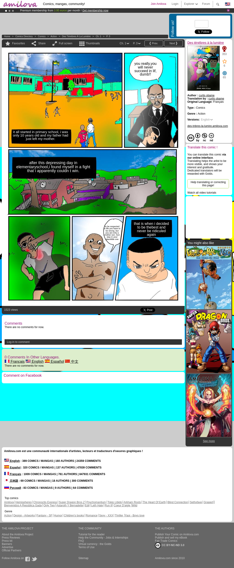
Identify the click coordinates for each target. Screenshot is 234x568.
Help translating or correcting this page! (208, 184)
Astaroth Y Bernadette (69, 505)
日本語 (11, 480)
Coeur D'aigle (122, 505)
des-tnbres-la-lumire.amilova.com (207, 126)
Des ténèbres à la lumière (76, 36)
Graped (208, 502)
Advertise (7, 547)
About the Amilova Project (17, 534)
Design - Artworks (24, 515)
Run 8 (108, 505)
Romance (91, 515)
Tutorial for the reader (91, 534)
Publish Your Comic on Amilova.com (177, 534)
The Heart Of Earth (154, 502)
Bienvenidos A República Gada (23, 505)
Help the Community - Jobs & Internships (103, 537)
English (35, 361)
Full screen (65, 43)
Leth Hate (97, 505)
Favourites (18, 43)
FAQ (81, 540)
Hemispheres (24, 502)
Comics (41, 36)
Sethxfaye (196, 502)
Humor (58, 515)
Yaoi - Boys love (134, 515)
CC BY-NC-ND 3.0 (169, 545)
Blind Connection (178, 502)
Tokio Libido (115, 502)
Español (54, 361)
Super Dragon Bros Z (72, 502)
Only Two (49, 505)
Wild (134, 505)
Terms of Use (86, 547)
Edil (87, 505)
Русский (12, 487)
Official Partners (11, 550)
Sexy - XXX (106, 515)
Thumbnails (93, 43)
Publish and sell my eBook (171, 537)
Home (7, 36)
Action (54, 36)
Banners (7, 544)
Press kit (7, 540)
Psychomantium (96, 502)
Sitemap (83, 558)
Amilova (9, 502)
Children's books (74, 515)
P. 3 (108, 36)
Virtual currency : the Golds (95, 544)
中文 (71, 361)
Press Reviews (11, 537)
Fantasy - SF (44, 515)
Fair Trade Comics (166, 540)
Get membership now (95, 10)
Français (15, 361)
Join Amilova (158, 3)
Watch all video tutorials (201, 192)
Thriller (119, 515)
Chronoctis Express (45, 502)
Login (175, 3)
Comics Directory (24, 36)
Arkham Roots (132, 502)
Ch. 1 (98, 36)
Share (41, 43)
